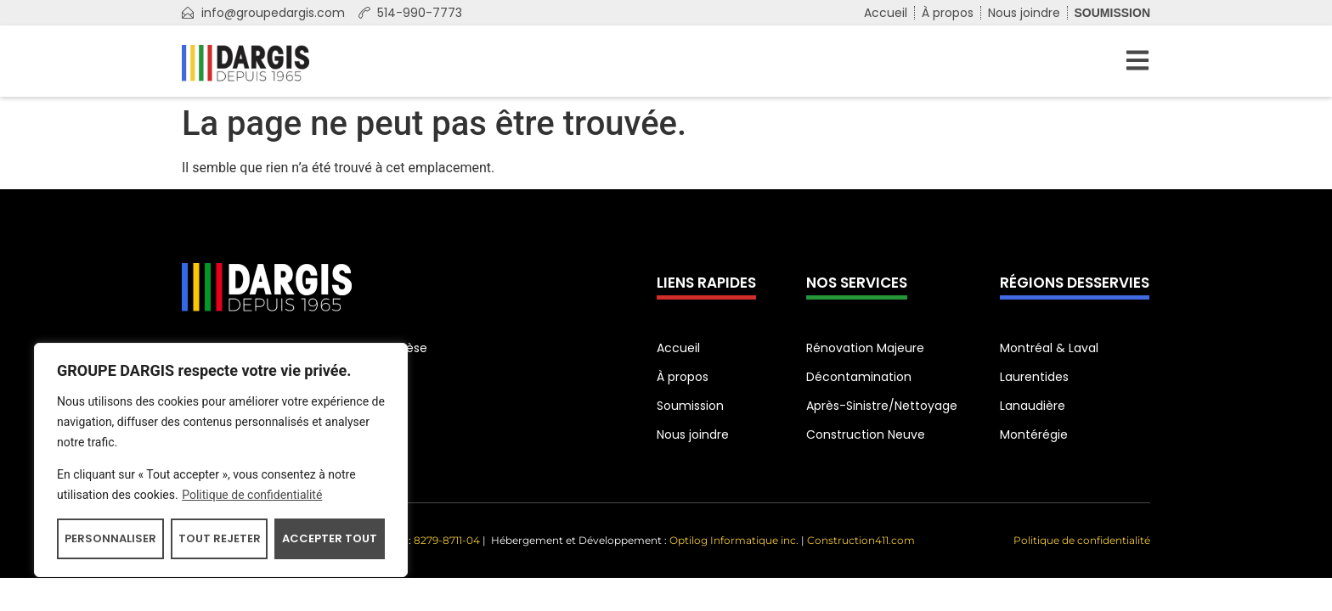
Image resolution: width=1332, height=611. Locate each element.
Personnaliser (110, 538)
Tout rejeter (219, 538)
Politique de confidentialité (252, 495)
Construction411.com (861, 540)
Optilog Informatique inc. (734, 540)
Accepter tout (329, 538)
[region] (221, 460)
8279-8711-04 (448, 540)
